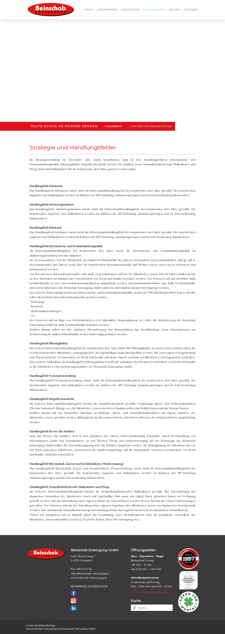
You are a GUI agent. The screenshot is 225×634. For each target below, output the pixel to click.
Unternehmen (107, 9)
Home (88, 9)
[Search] (152, 608)
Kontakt (191, 9)
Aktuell (175, 9)
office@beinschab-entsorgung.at (90, 573)
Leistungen (131, 9)
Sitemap (50, 625)
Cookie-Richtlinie (35, 625)
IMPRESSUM (78, 586)
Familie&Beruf (154, 9)
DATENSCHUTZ (97, 586)
